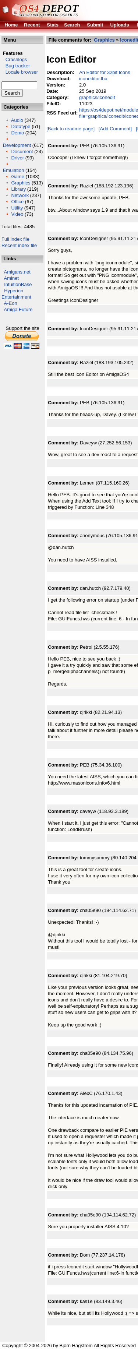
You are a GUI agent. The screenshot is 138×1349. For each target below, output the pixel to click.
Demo (17, 132)
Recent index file (19, 245)
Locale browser (19, 72)
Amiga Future (18, 309)
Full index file (15, 239)
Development (17, 145)
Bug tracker (15, 65)
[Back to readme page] (70, 128)
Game (17, 176)
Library (18, 189)
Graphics (20, 183)
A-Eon (10, 303)
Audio (17, 120)
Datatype (20, 126)
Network (20, 195)
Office (17, 201)
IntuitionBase (18, 284)
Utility (17, 208)
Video (17, 214)
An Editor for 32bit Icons (104, 72)
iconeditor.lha (93, 78)
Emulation (13, 170)
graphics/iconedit (97, 97)
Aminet (11, 278)
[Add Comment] (115, 128)
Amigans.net (17, 272)
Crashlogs (14, 59)
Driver (17, 158)
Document (22, 151)
